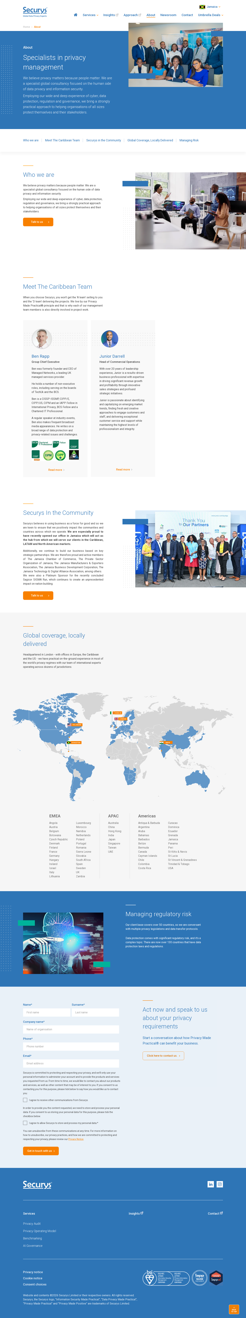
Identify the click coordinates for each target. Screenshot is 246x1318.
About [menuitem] (151, 15)
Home (26, 27)
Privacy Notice (76, 1139)
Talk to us (37, 222)
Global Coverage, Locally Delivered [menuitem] (150, 140)
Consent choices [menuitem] (34, 1284)
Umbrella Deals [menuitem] (209, 15)
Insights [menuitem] (109, 15)
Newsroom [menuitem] (168, 15)
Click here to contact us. (162, 1055)
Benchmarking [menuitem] (32, 1238)
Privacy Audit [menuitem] (32, 1223)
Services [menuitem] (89, 15)
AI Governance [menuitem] (33, 1245)
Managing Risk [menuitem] (189, 140)
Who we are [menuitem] (31, 140)
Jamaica (208, 7)
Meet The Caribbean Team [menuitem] (62, 140)
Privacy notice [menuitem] (33, 1272)
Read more (55, 470)
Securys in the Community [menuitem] (103, 140)
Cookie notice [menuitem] (32, 1278)
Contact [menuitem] (187, 15)
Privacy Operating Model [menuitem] (39, 1231)
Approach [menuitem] (131, 15)
